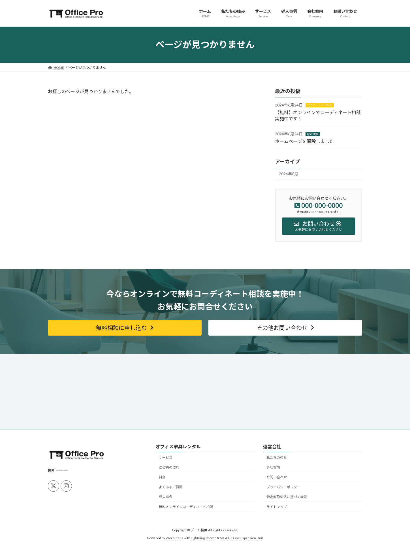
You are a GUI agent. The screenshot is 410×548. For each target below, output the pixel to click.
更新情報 (312, 134)
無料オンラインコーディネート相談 (186, 507)
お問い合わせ (276, 477)
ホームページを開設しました (304, 141)
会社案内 (273, 467)
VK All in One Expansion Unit (241, 538)
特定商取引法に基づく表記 (286, 497)
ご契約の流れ (169, 467)
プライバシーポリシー (283, 487)
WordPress (174, 538)
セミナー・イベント (319, 105)
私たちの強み (276, 457)
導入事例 (165, 497)
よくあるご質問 (171, 487)
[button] (125, 328)
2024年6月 (288, 173)
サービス (165, 457)
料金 (162, 477)
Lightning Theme (203, 538)
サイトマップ (276, 507)
